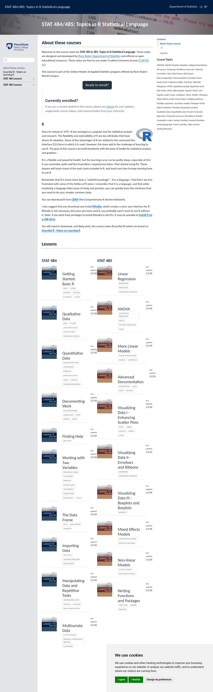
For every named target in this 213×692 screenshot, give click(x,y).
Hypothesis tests (70, 375)
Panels (131, 431)
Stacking (76, 604)
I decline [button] (135, 679)
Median (74, 380)
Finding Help (72, 436)
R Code (73, 288)
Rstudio (66, 292)
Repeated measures (127, 543)
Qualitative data (70, 327)
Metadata (67, 528)
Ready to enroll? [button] (97, 85)
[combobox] (19, 60)
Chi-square (68, 476)
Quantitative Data (72, 356)
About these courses (170, 43)
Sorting (66, 604)
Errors (133, 605)
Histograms (68, 367)
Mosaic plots (69, 485)
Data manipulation (71, 608)
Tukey (121, 329)
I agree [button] (121, 679)
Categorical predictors (124, 314)
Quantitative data (71, 362)
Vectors (76, 292)
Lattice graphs (69, 635)
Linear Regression (127, 276)
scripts (66, 419)
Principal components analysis (72, 640)
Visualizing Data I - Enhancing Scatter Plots (128, 415)
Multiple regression (127, 355)
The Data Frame (69, 517)
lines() (129, 427)
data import (68, 563)
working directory (71, 559)
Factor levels (69, 332)
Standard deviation (71, 384)
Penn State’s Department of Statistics (99, 56)
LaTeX (134, 386)
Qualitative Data (71, 316)
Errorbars (123, 472)
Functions (123, 605)
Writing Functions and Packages (129, 595)
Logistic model (125, 569)
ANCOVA (122, 360)
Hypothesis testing (71, 336)
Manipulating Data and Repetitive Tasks (73, 588)
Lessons (164, 53)
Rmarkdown (124, 386)
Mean (65, 380)
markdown (68, 415)
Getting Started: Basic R (69, 278)
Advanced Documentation (131, 379)
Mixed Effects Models (129, 532)
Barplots (67, 480)
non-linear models (127, 573)
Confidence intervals (128, 292)
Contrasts (132, 360)
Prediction (123, 287)
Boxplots (67, 371)
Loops (77, 297)
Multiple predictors (127, 325)
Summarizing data (71, 600)
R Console (67, 297)
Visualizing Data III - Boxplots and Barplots (128, 500)
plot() (121, 427)
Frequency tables (70, 472)
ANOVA (124, 309)
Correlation (68, 493)
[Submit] (5, 60)
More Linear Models (128, 349)
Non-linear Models (126, 563)
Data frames (75, 524)
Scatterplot (68, 489)
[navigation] (17, 78)
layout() (122, 431)
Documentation (70, 410)
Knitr (121, 390)
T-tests (78, 498)
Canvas (110, 106)
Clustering (68, 646)
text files (67, 555)
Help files (67, 441)
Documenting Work (73, 404)
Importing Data (70, 548)
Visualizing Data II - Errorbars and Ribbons (128, 460)
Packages (122, 609)
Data (65, 288)
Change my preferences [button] (159, 679)
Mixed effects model (127, 539)
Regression (68, 498)
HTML (78, 415)
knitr (74, 419)
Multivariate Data (72, 628)
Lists (65, 524)
